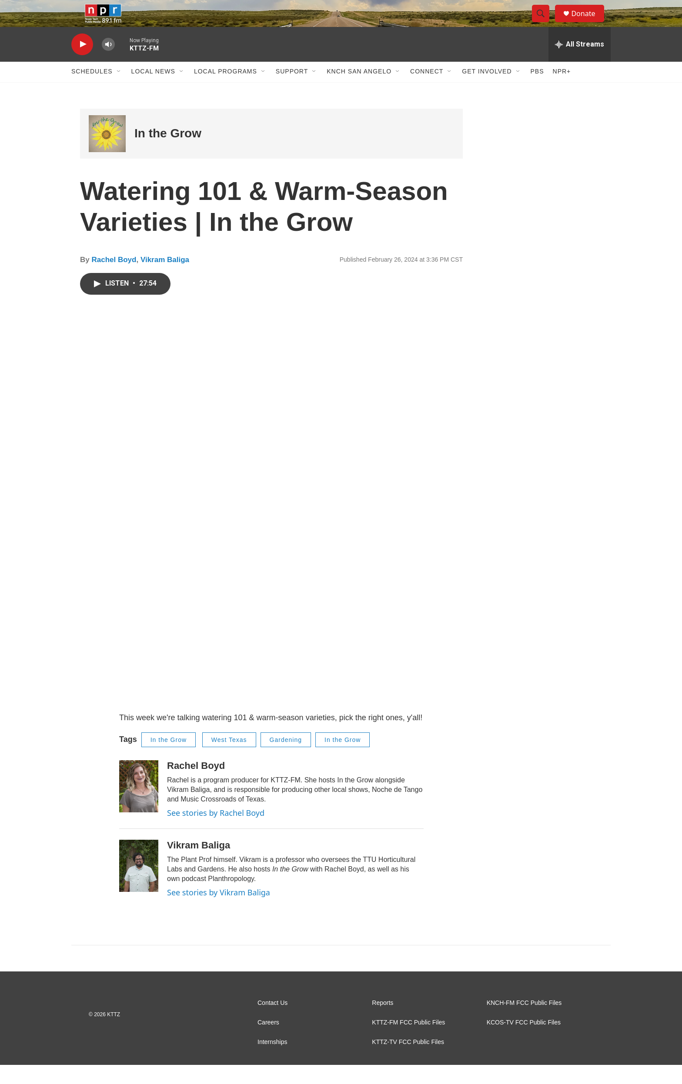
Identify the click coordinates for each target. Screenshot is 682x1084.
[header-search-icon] (544, 23)
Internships (272, 1061)
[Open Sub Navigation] (119, 90)
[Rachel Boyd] (138, 805)
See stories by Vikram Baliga (218, 911)
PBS (537, 90)
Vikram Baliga (164, 279)
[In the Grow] (107, 152)
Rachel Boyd (113, 279)
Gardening (286, 758)
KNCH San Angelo (359, 90)
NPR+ (562, 90)
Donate (588, 22)
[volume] (108, 63)
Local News (153, 90)
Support (292, 90)
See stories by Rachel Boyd (215, 831)
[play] (82, 63)
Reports (382, 1022)
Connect (426, 90)
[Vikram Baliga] (138, 884)
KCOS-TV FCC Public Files (524, 1041)
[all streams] (579, 63)
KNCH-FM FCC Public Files (524, 1022)
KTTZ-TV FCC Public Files (408, 1061)
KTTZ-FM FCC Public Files (408, 1041)
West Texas (229, 758)
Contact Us (272, 1022)
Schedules (92, 90)
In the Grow (167, 152)
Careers (268, 1041)
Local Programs (225, 90)
